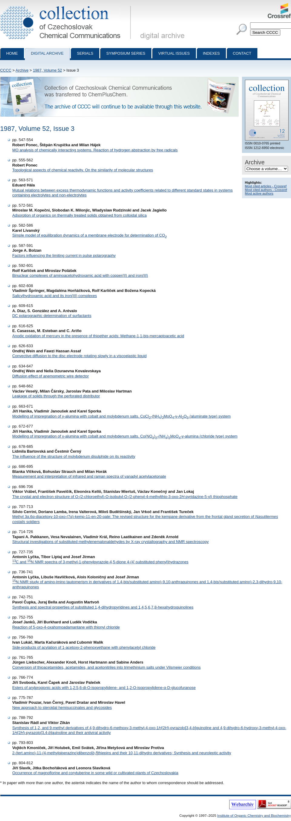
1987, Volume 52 (47, 70)
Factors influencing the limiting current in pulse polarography (64, 255)
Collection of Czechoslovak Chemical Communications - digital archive (66, 5)
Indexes (211, 53)
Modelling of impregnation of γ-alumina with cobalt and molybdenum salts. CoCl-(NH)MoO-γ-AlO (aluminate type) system (121, 416)
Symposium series (125, 53)
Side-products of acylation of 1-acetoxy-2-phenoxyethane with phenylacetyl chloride (84, 647)
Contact (242, 53)
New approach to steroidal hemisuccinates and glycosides (62, 707)
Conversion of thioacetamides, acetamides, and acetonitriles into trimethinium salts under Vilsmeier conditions (106, 667)
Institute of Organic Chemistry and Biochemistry (254, 815)
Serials (85, 53)
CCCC (6, 70)
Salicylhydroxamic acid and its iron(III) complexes (54, 295)
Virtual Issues (174, 53)
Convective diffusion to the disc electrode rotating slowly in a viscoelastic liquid (79, 356)
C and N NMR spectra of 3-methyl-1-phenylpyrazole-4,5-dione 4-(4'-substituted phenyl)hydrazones (100, 562)
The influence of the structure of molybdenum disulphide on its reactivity (73, 456)
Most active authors (259, 193)
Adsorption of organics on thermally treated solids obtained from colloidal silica (79, 215)
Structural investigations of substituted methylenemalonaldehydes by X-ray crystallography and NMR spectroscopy (110, 541)
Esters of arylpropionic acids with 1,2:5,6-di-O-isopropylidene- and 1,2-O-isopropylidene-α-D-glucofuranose (104, 687)
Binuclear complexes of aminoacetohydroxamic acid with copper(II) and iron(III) (80, 275)
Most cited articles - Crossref (266, 186)
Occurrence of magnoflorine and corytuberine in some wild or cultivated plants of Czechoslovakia (95, 773)
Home (12, 53)
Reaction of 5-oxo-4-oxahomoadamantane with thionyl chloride (66, 627)
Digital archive (47, 53)
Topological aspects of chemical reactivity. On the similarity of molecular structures (82, 170)
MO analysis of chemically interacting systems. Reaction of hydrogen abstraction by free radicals (95, 150)
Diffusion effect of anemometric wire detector (50, 376)
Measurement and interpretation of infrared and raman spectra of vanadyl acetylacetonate (89, 476)
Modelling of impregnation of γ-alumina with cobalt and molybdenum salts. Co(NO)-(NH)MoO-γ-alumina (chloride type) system (125, 436)
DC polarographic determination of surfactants (51, 315)
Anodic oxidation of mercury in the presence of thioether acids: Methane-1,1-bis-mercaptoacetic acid (98, 336)
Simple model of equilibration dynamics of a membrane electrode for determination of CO (89, 235)
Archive (21, 70)
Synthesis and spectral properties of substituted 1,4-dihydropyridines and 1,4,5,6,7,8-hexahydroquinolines (102, 607)
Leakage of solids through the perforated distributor (56, 396)
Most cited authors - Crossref (266, 190)
